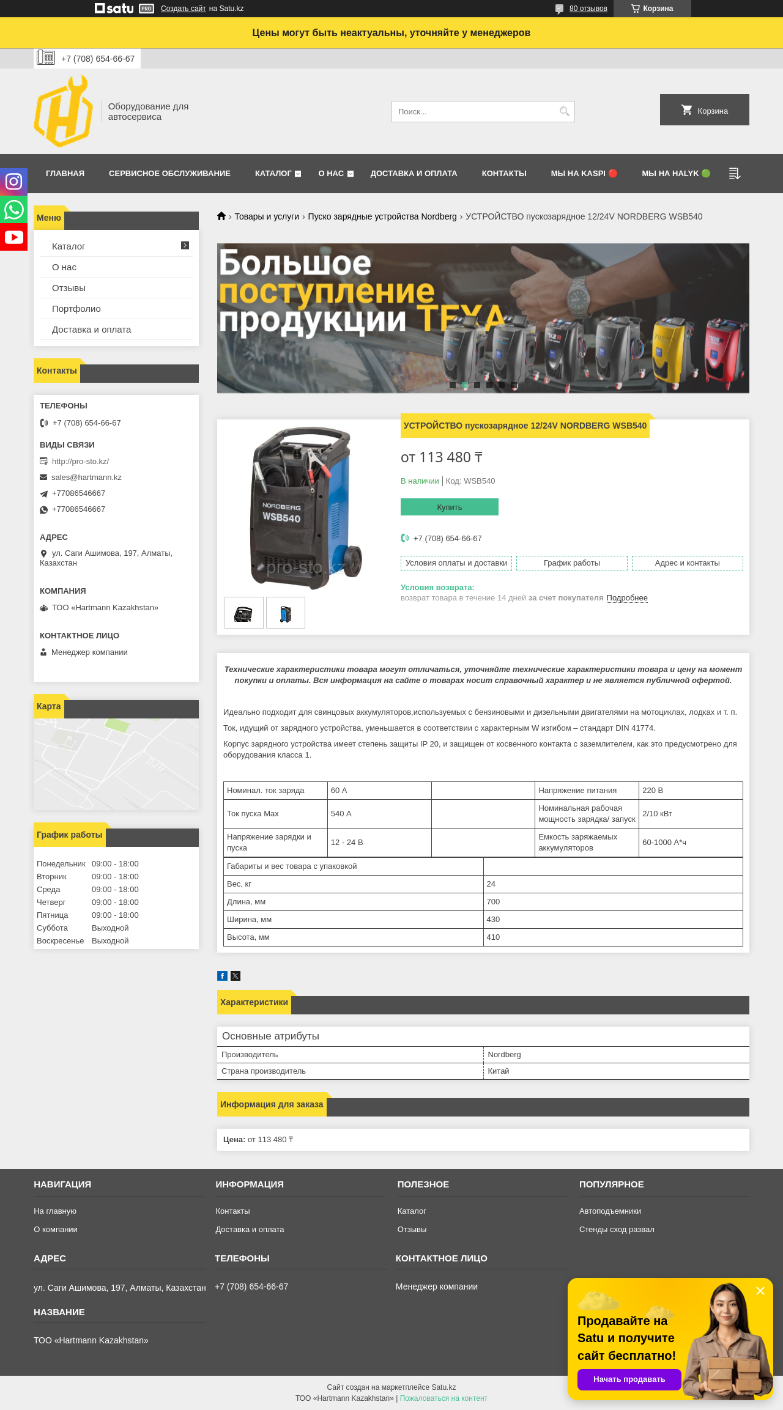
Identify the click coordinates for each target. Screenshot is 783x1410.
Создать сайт (183, 8)
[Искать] (564, 111)
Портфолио (76, 308)
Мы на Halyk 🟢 (676, 173)
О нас (331, 173)
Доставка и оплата (414, 173)
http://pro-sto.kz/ (80, 461)
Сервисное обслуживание (170, 173)
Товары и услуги (266, 216)
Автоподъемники (610, 1211)
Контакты (504, 173)
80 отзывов (588, 8)
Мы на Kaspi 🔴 (584, 173)
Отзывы (69, 287)
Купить (449, 507)
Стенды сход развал (617, 1229)
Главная (65, 173)
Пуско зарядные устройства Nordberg (382, 216)
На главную (55, 1211)
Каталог (273, 173)
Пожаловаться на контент (444, 1398)
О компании (56, 1229)
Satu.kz (443, 1387)
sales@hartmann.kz (86, 477)
